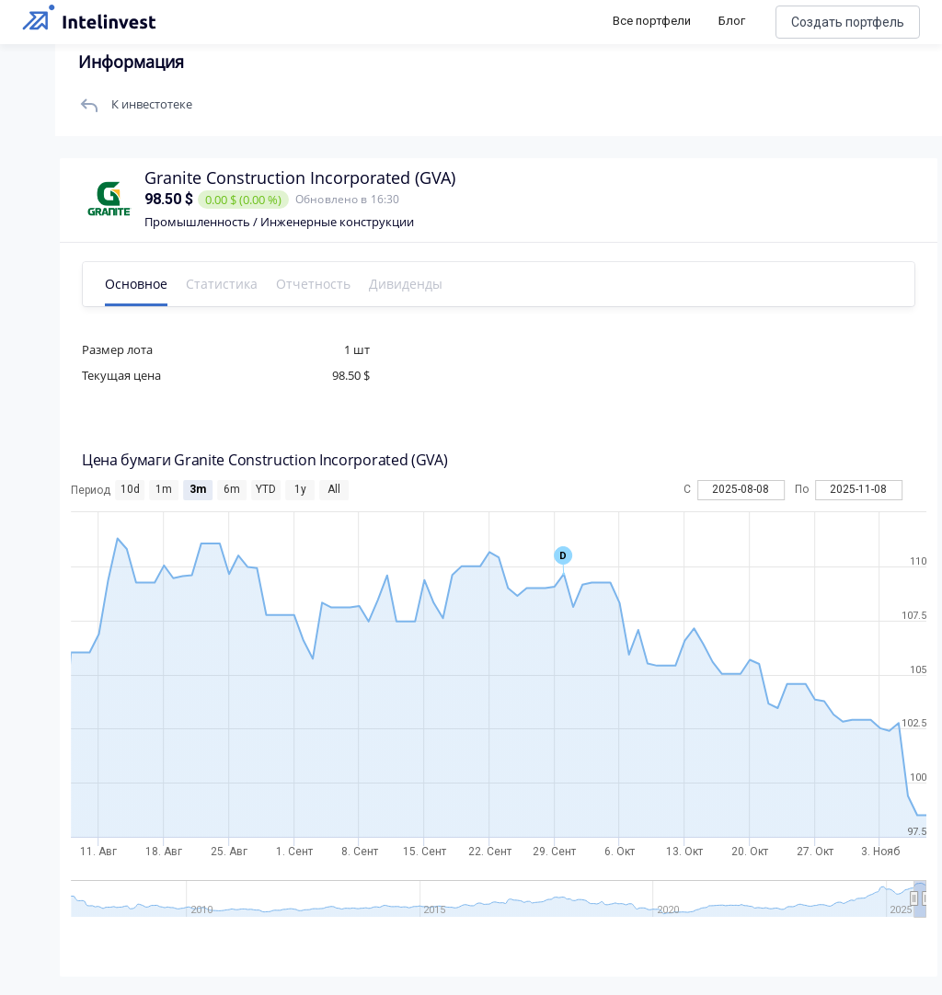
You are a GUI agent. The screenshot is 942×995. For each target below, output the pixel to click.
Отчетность (313, 283)
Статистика (222, 283)
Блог (731, 21)
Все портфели (652, 21)
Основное (136, 283)
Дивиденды (405, 283)
